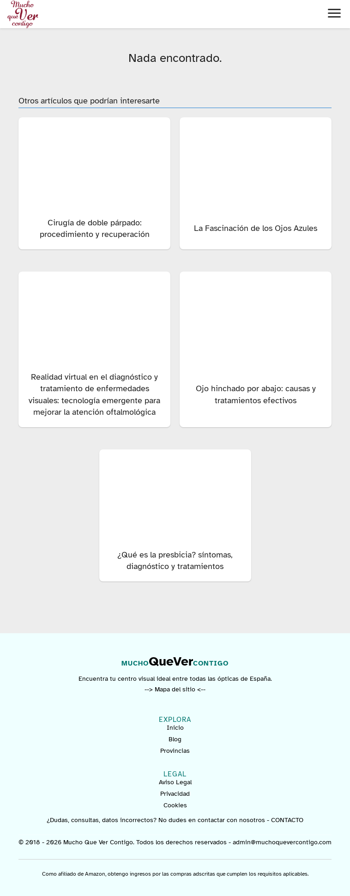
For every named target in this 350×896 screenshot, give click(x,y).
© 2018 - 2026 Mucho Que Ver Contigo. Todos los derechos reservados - (125, 842)
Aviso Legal (175, 782)
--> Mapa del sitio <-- (175, 689)
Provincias (175, 751)
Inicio (175, 728)
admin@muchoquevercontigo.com (282, 842)
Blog (175, 739)
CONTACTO (287, 820)
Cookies (175, 805)
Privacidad (175, 794)
